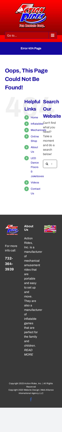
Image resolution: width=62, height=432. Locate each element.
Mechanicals (38, 130)
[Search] (47, 164)
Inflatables (37, 123)
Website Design (31, 390)
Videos (35, 182)
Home (34, 117)
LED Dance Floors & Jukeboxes (37, 167)
